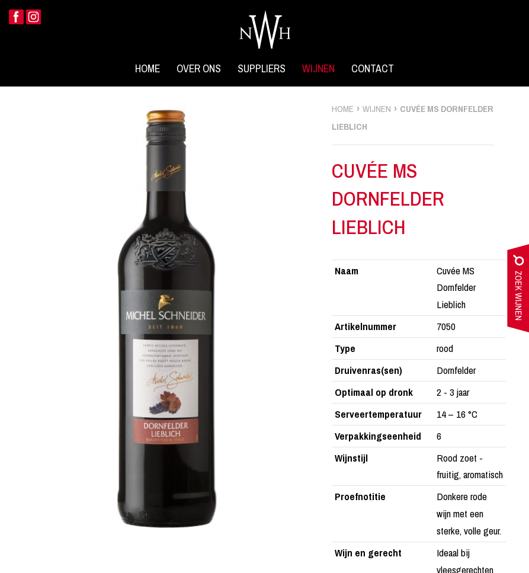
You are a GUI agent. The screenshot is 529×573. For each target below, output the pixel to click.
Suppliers (262, 69)
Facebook (16, 16)
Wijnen (318, 69)
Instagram (33, 16)
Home (147, 69)
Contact (372, 69)
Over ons (199, 69)
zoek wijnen (518, 291)
